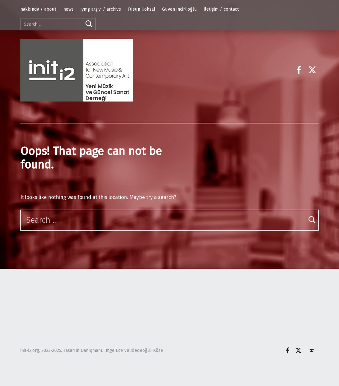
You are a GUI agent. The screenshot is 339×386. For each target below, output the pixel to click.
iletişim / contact (221, 9)
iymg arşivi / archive (101, 9)
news (68, 9)
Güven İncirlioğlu (179, 9)
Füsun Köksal (141, 9)
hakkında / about (38, 9)
